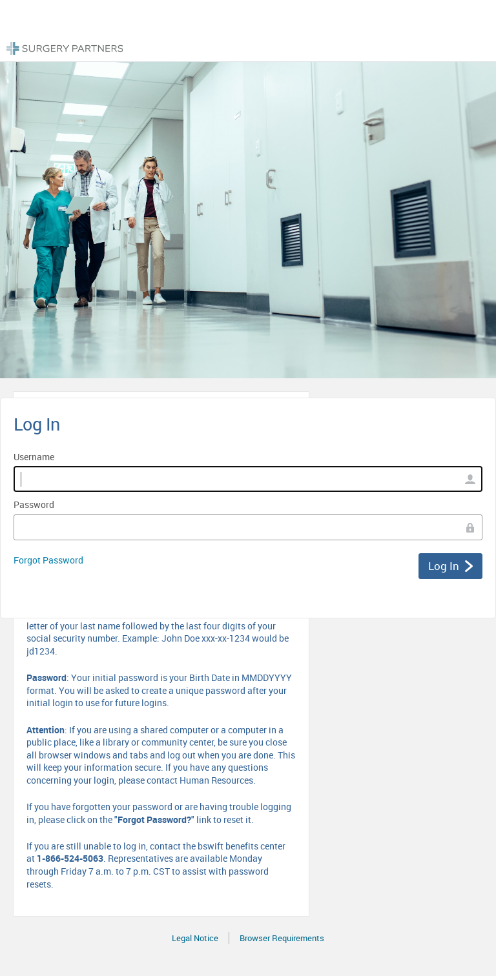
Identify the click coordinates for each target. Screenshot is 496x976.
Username (34, 457)
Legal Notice (195, 938)
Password (34, 504)
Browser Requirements (282, 938)
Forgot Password (48, 560)
